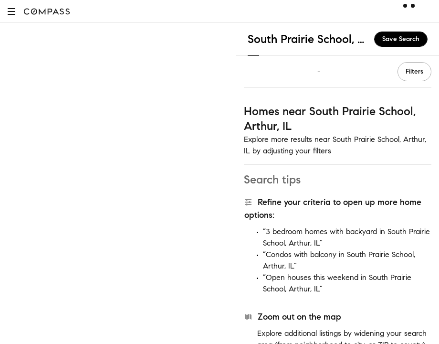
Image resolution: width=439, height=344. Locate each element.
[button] (11, 11)
